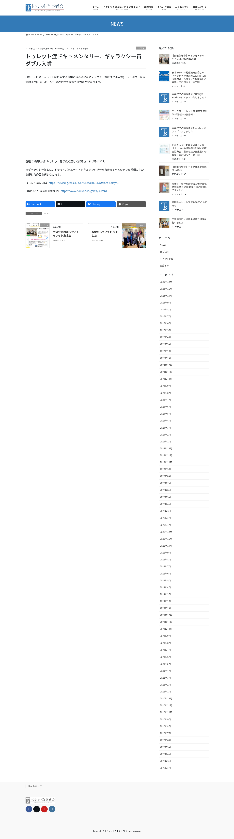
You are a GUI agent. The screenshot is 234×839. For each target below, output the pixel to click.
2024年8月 (165, 392)
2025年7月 (165, 316)
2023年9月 (165, 469)
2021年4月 (165, 670)
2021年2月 (165, 684)
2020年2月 (165, 768)
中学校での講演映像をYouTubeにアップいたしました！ (189, 129)
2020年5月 (165, 747)
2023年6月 (165, 490)
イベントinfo (166, 258)
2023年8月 (165, 476)
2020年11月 (166, 705)
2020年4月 (165, 754)
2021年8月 (165, 642)
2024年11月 (166, 372)
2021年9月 (165, 636)
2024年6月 (165, 406)
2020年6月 (165, 740)
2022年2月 (165, 601)
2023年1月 (165, 524)
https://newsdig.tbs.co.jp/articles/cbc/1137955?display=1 (83, 183)
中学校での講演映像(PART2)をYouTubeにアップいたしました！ (189, 95)
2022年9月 (165, 552)
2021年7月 (165, 650)
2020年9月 (165, 719)
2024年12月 (166, 365)
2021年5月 (165, 663)
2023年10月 (166, 462)
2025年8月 (165, 309)
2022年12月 (166, 531)
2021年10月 (166, 629)
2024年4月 (165, 420)
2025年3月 (165, 344)
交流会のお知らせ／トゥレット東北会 (66, 233)
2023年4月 (165, 504)
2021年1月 (165, 691)
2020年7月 (165, 733)
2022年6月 (165, 573)
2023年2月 (165, 518)
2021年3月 (165, 677)
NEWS (141, 48)
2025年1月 (165, 358)
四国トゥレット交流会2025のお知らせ (189, 204)
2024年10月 (166, 379)
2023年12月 (166, 448)
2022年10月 (166, 545)
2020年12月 (166, 698)
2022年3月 (165, 594)
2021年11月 (166, 622)
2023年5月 (165, 497)
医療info (164, 265)
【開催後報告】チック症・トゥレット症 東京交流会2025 (189, 57)
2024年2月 (165, 434)
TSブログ (165, 251)
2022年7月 (165, 566)
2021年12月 (166, 615)
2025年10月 (166, 295)
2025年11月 (166, 288)
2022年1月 (165, 608)
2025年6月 (165, 323)
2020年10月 (166, 712)
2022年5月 (165, 580)
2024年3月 (165, 427)
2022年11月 (166, 538)
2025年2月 (165, 351)
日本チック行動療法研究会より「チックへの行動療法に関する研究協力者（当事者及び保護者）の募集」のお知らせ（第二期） (189, 77)
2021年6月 (165, 656)
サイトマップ (35, 786)
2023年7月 (165, 483)
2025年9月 (165, 302)
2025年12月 (166, 281)
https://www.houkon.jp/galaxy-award (84, 191)
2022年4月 (165, 587)
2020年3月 (165, 761)
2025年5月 (165, 330)
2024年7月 (165, 399)
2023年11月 (166, 455)
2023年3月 (165, 511)
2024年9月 (165, 385)
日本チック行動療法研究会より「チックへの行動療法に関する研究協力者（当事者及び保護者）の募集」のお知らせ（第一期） (189, 149)
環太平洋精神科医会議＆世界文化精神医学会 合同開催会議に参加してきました (189, 187)
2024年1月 (165, 441)
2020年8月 (165, 726)
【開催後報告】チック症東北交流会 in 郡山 (189, 168)
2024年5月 (165, 413)
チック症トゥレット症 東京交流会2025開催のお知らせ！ (189, 112)
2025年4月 (165, 337)
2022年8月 (165, 559)
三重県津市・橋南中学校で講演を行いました (189, 221)
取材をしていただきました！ (105, 233)
